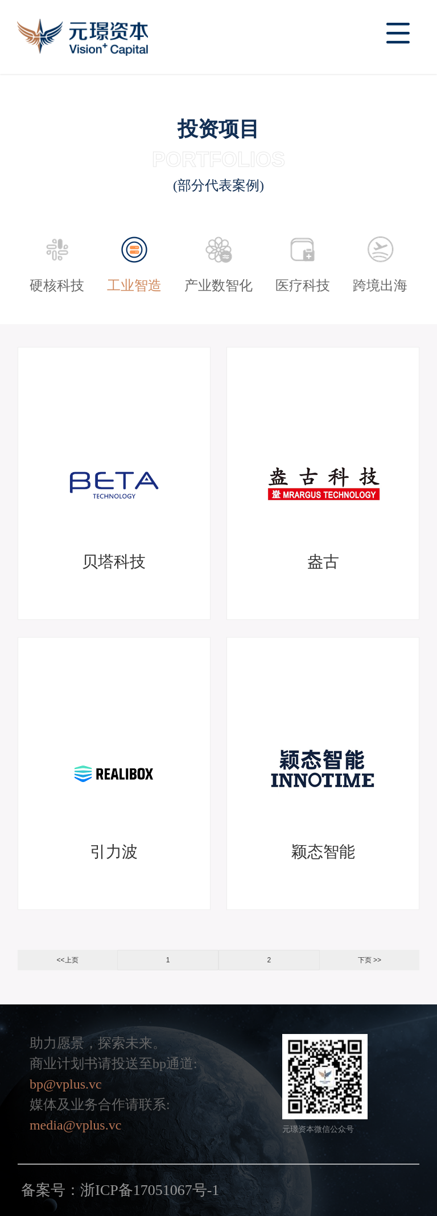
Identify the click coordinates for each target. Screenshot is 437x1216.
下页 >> (369, 960)
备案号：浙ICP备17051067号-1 (120, 1190)
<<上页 (68, 960)
